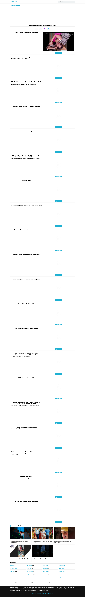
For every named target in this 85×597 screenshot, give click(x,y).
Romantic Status (16, 5)
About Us (34, 593)
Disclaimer (44, 593)
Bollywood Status (62, 565)
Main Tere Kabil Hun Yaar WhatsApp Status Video (62, 541)
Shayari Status (61, 580)
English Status (29, 568)
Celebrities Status (13, 568)
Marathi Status (45, 574)
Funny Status (61, 568)
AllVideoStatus (15, 2)
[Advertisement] (42, 15)
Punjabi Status (62, 577)
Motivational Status (62, 574)
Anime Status (12, 565)
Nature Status (29, 577)
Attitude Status (29, 565)
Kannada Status (62, 571)
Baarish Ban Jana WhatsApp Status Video (20, 559)
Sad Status (45, 580)
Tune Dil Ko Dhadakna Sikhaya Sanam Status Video (19, 541)
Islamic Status (45, 571)
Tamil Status (29, 582)
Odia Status (45, 577)
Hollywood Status (30, 571)
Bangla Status (45, 565)
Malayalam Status (30, 574)
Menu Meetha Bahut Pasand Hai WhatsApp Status (42, 541)
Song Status (12, 582)
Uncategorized (45, 582)
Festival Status (45, 568)
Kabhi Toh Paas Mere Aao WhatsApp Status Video (41, 559)
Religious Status (13, 580)
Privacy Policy (50, 593)
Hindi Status (12, 571)
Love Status (12, 574)
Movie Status (12, 577)
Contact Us (39, 593)
